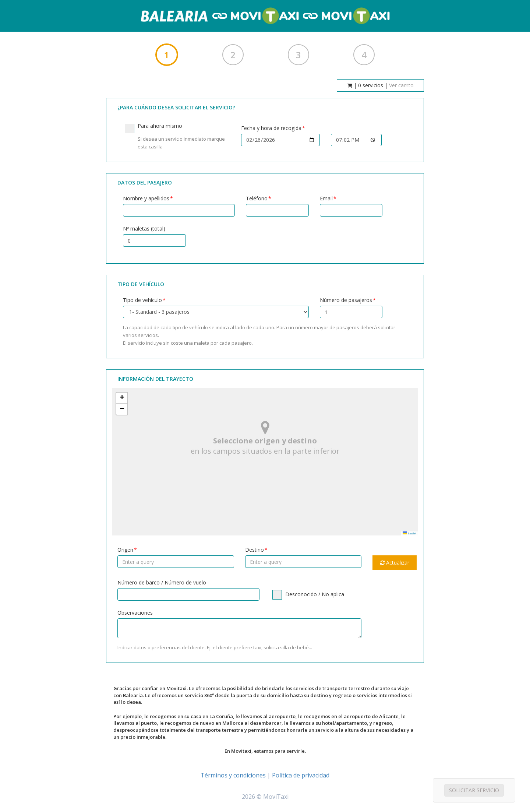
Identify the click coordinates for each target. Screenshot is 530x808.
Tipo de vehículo (142, 299)
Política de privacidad (300, 775)
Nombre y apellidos (146, 198)
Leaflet (409, 533)
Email (326, 198)
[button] (121, 398)
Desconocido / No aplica (308, 594)
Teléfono (257, 198)
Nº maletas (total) (144, 228)
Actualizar (394, 562)
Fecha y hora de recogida (271, 127)
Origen (125, 549)
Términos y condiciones (233, 775)
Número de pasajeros (346, 299)
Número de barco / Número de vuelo (161, 582)
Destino (254, 549)
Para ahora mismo (177, 136)
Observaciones (135, 612)
